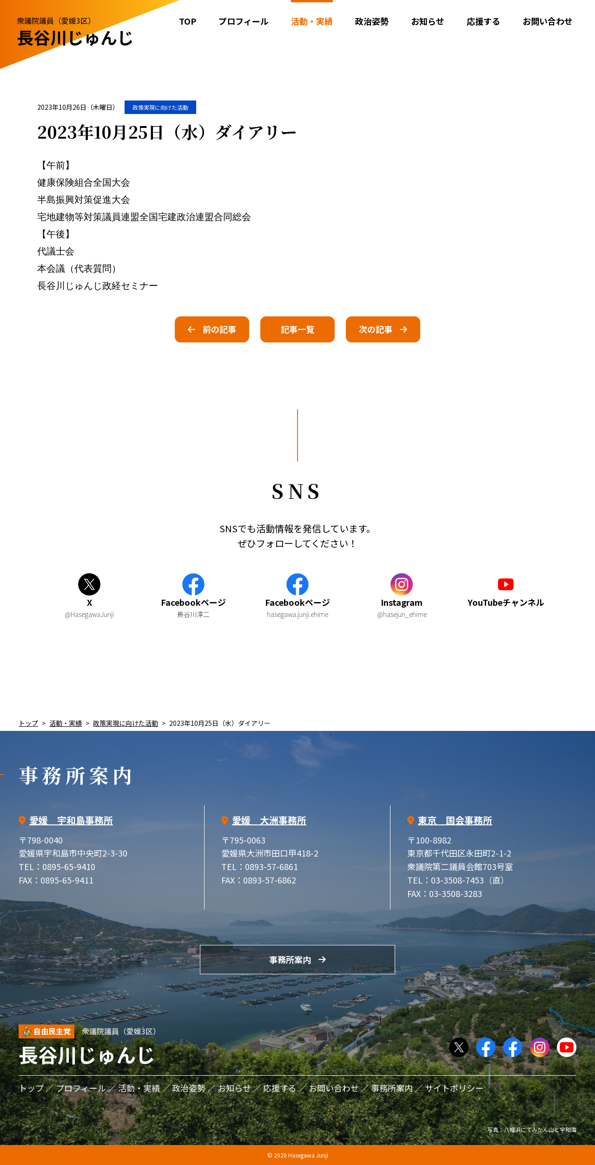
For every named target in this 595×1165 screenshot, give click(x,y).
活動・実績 (65, 723)
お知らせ (427, 21)
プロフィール (243, 21)
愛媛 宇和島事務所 (71, 820)
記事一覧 (297, 329)
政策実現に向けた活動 (160, 107)
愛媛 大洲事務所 (269, 820)
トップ (28, 723)
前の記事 (219, 329)
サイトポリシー (454, 1088)
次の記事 (375, 329)
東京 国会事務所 (455, 820)
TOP (187, 21)
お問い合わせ (547, 21)
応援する (483, 21)
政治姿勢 (372, 21)
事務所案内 (290, 959)
